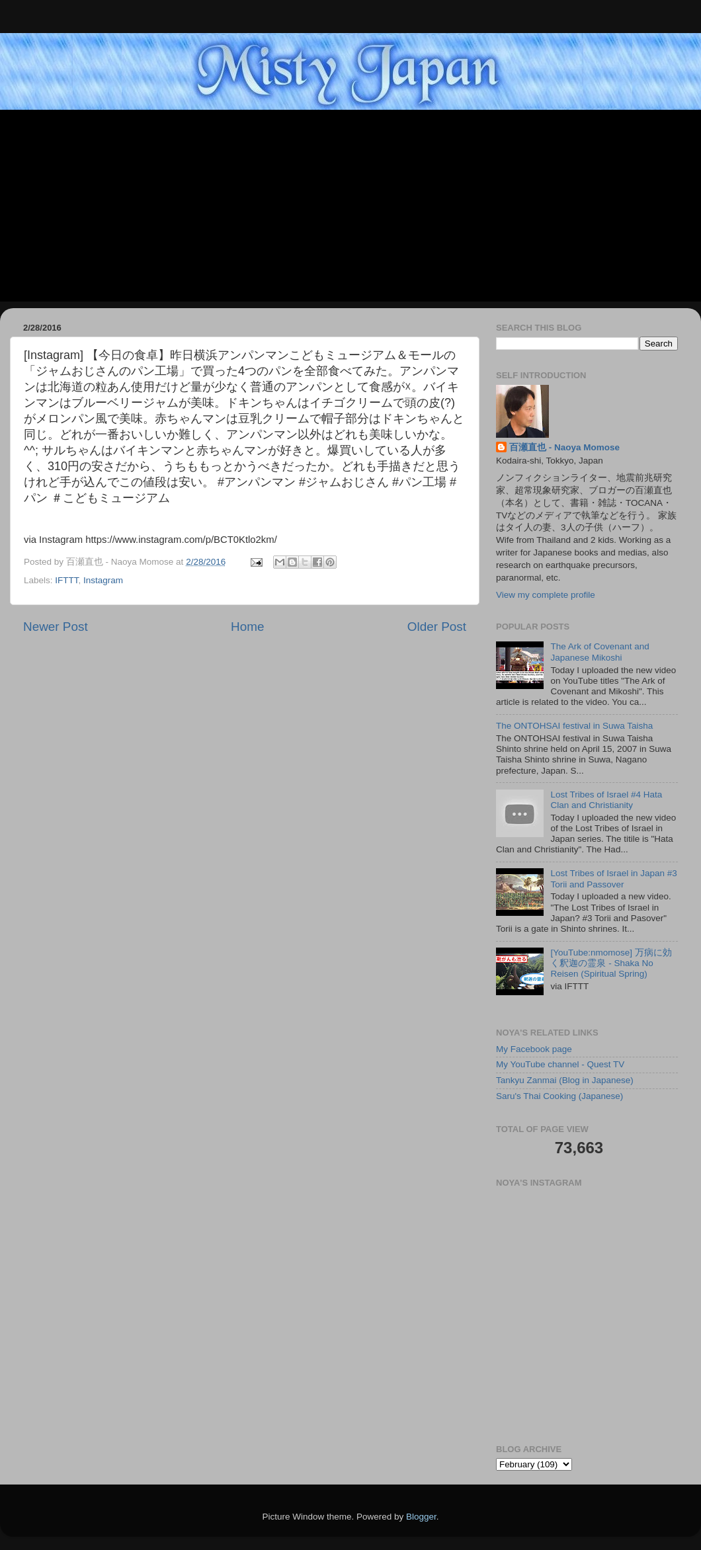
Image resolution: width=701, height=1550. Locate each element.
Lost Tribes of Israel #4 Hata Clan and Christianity (606, 800)
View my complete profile (545, 595)
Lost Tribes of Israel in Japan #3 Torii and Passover (613, 878)
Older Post (436, 626)
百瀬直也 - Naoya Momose (564, 447)
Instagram (103, 580)
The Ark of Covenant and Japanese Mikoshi (599, 651)
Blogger (421, 1517)
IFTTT (66, 580)
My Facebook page (534, 1049)
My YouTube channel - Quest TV (560, 1064)
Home (247, 626)
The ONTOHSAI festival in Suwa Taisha (574, 726)
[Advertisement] (350, 209)
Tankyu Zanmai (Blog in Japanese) (565, 1080)
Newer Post (55, 626)
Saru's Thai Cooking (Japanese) (559, 1096)
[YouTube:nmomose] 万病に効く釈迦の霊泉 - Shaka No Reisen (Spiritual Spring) (610, 963)
